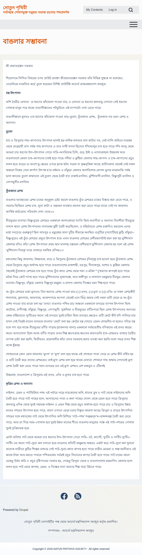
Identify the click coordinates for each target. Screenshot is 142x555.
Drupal (23, 509)
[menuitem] (94, 10)
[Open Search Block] (130, 10)
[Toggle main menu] (71, 24)
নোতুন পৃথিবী (15, 7)
